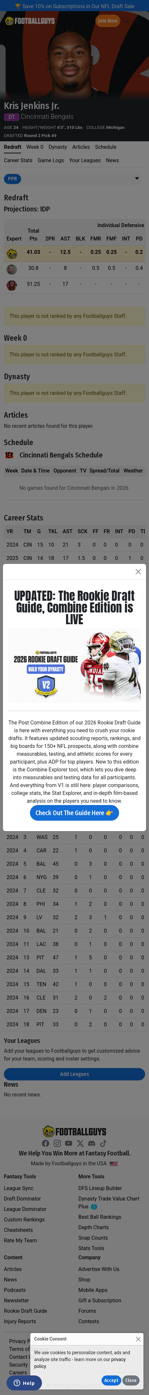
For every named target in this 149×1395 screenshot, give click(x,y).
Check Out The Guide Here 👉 (74, 813)
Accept (111, 1380)
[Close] (138, 1339)
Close (131, 1380)
